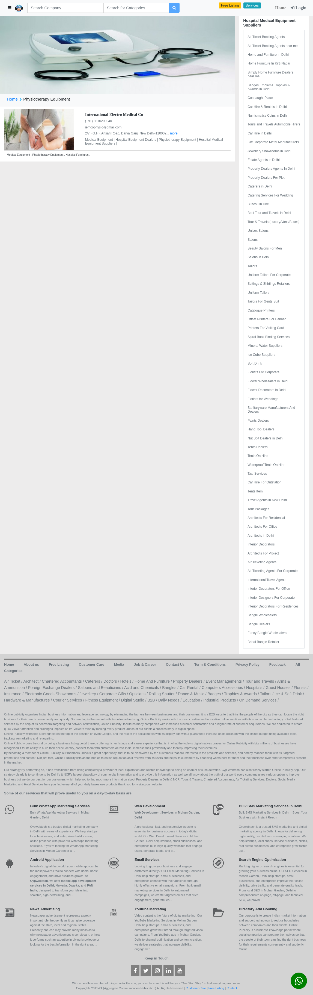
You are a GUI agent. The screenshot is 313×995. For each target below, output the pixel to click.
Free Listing (230, 5)
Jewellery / (89, 694)
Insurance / (14, 694)
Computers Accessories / (224, 687)
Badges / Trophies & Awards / (233, 694)
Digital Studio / (134, 700)
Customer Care (196, 988)
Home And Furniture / (154, 681)
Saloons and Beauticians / (101, 687)
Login (298, 7)
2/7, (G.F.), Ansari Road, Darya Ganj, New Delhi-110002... (127, 133)
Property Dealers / (189, 681)
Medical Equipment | (100, 140)
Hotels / (127, 681)
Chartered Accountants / (63, 681)
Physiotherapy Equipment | (179, 140)
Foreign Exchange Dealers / (53, 687)
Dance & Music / (193, 694)
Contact (231, 988)
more (173, 133)
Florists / (301, 687)
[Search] (65, 8)
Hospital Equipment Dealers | (137, 140)
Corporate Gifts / (114, 694)
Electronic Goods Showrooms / (52, 694)
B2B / (153, 700)
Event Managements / (225, 681)
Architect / (32, 681)
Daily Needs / (170, 700)
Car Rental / (191, 687)
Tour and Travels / (261, 681)
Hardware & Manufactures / (28, 700)
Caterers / (94, 681)
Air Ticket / (13, 681)
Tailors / (267, 694)
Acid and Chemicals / (143, 687)
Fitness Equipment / (103, 700)
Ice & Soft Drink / (289, 694)
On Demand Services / (259, 700)
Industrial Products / (221, 700)
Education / (193, 700)
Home (280, 7)
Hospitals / (256, 687)
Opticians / (139, 694)
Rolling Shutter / (163, 694)
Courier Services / (69, 700)
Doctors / (111, 681)
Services (252, 5)
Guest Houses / (280, 687)
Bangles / (171, 687)
